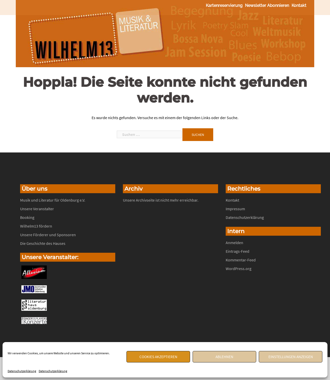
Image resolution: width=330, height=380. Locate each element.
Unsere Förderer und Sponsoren (48, 234)
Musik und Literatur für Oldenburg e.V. (52, 200)
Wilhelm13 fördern (36, 226)
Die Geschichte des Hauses (42, 243)
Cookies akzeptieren (158, 356)
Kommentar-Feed (241, 259)
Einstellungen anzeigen (290, 356)
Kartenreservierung (224, 5)
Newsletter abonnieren (267, 5)
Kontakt (299, 5)
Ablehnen (224, 356)
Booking (27, 217)
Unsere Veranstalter (37, 208)
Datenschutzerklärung (22, 371)
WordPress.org (238, 268)
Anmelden (234, 242)
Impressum (235, 208)
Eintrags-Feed (237, 251)
